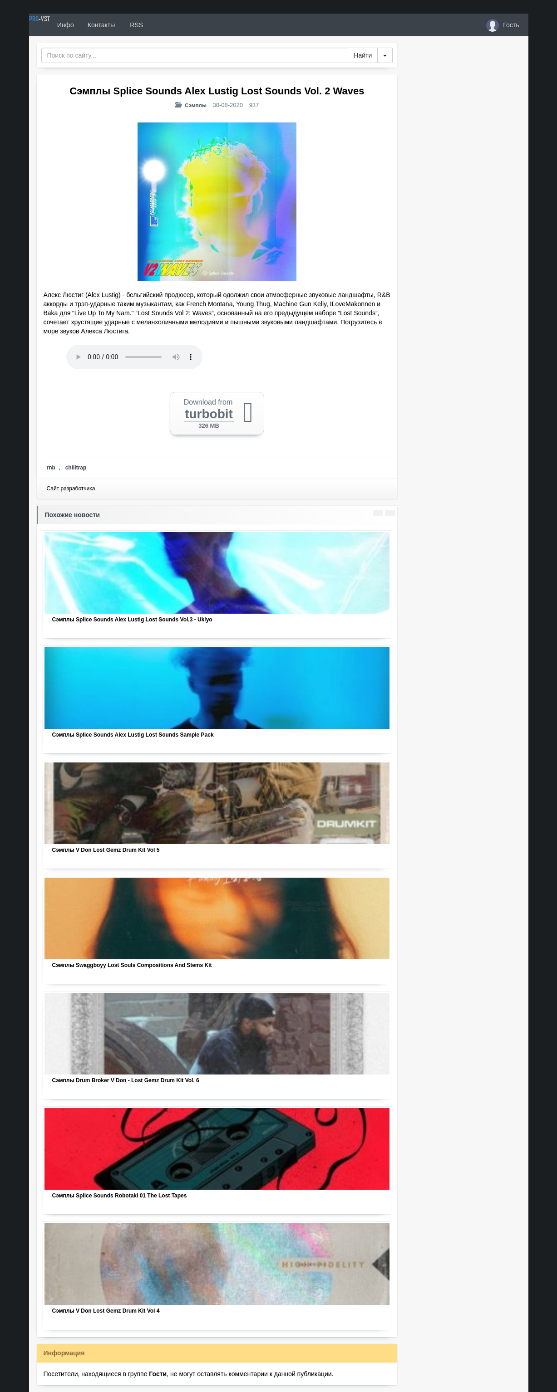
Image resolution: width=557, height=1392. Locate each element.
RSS (169, 25)
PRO (56, 25)
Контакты (134, 25)
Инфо (98, 25)
